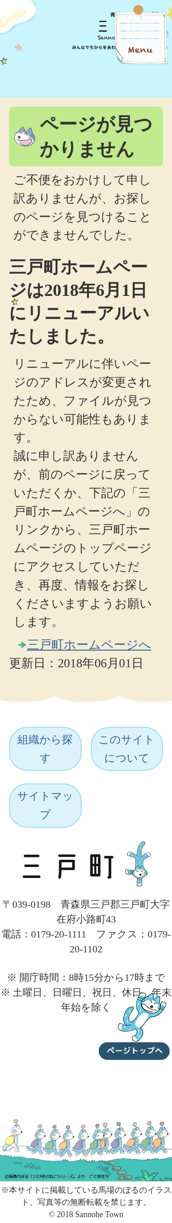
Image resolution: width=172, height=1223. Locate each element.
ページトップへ (134, 1024)
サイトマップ (45, 805)
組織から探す (45, 749)
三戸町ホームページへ (89, 644)
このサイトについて (126, 749)
